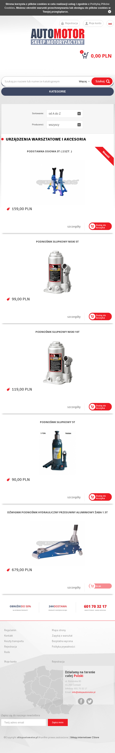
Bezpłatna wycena (62, 641)
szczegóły (74, 226)
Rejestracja (71, 23)
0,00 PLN (101, 55)
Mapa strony (59, 630)
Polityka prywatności (63, 646)
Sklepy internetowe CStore (84, 737)
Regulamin (10, 630)
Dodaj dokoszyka (101, 226)
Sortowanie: (38, 113)
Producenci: (38, 124)
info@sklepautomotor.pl (83, 692)
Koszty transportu (14, 641)
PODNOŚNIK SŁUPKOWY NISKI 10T (57, 331)
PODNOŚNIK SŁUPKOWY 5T (57, 422)
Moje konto (95, 23)
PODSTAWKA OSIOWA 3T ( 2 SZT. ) (49, 151)
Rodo (7, 652)
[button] (64, 114)
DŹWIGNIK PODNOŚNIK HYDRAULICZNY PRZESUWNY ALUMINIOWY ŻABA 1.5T (57, 512)
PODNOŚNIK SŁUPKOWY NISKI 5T (57, 241)
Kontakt (8, 635)
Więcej (83, 81)
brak (98, 586)
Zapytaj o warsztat (62, 635)
